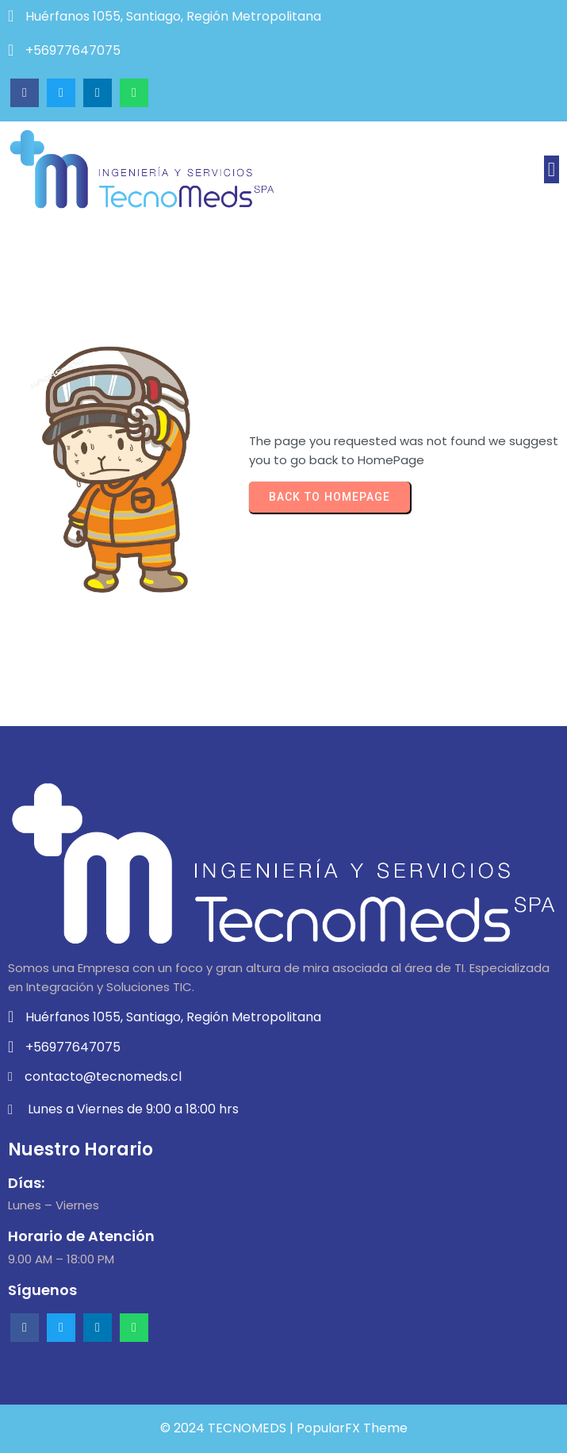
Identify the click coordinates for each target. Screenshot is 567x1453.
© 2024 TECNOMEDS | (228, 1428)
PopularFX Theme (352, 1428)
